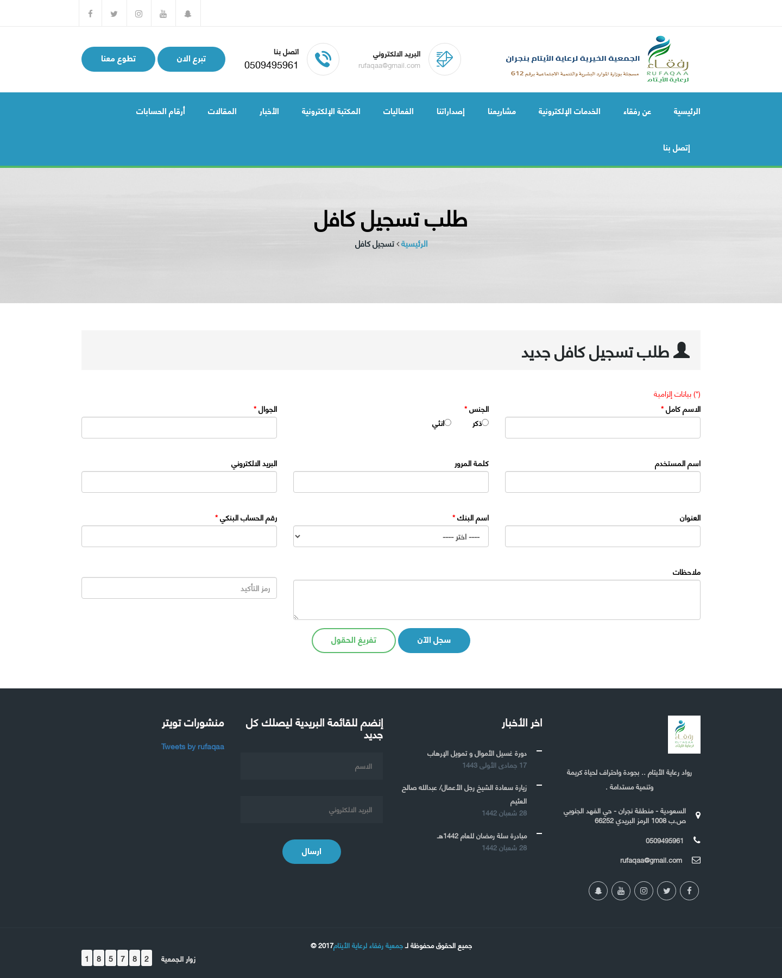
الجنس (476, 408)
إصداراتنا (451, 110)
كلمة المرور (472, 462)
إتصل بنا (676, 146)
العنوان (690, 517)
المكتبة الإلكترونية (331, 110)
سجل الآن (434, 639)
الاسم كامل (681, 408)
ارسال (311, 850)
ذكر (477, 422)
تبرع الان (191, 57)
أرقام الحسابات (160, 110)
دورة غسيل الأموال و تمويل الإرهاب (477, 752)
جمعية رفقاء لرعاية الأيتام (368, 944)
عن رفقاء (637, 110)
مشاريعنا (502, 110)
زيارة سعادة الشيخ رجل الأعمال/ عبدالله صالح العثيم (464, 793)
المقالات (222, 110)
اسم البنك (470, 517)
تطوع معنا (118, 57)
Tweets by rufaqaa (192, 746)
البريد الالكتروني (254, 462)
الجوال (265, 408)
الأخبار (269, 110)
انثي (438, 422)
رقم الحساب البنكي (246, 517)
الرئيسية (687, 110)
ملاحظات (687, 571)
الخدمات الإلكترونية (570, 110)
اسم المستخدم (678, 462)
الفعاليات (398, 110)
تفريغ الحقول (353, 639)
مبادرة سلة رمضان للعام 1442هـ (482, 835)
